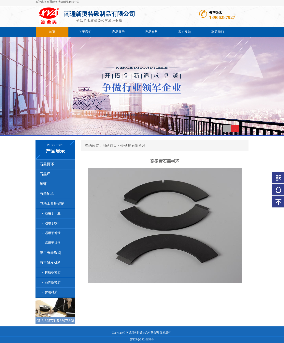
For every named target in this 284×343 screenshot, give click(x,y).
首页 (52, 31)
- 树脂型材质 (51, 272)
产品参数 (151, 31)
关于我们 (85, 31)
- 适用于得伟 (51, 242)
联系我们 (217, 31)
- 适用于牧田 (51, 223)
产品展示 (118, 31)
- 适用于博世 (51, 233)
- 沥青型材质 (51, 282)
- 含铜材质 (49, 292)
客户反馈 (184, 31)
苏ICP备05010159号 (142, 339)
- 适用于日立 (51, 213)
